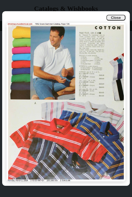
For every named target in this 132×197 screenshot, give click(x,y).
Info (8, 26)
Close (116, 18)
